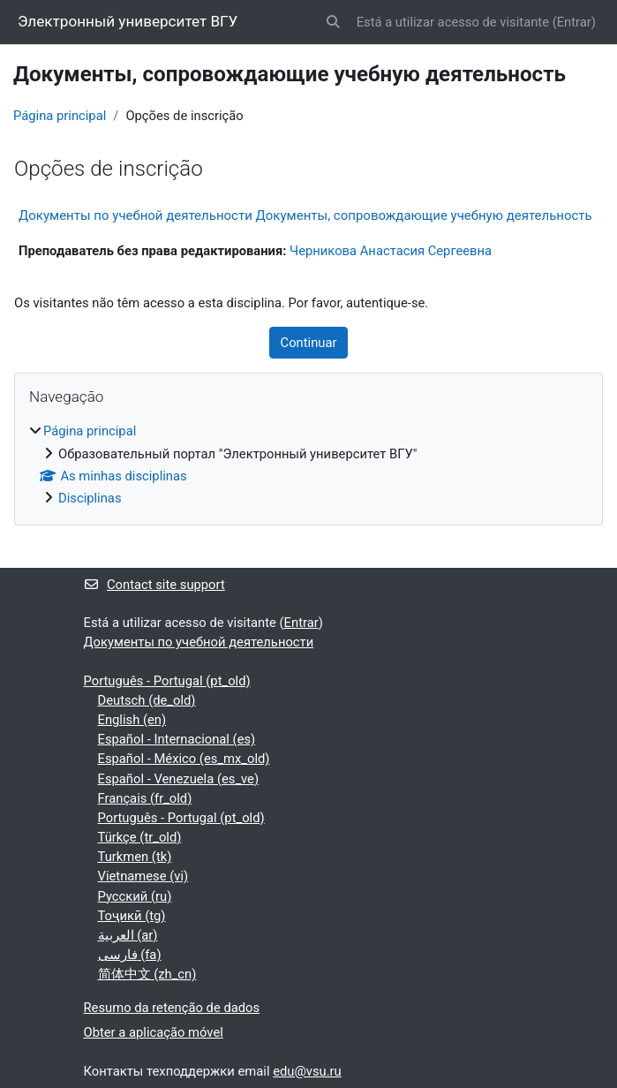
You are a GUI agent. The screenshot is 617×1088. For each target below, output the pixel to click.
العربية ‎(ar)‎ (128, 935)
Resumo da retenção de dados (172, 1008)
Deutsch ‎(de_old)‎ (147, 700)
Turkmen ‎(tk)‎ (135, 857)
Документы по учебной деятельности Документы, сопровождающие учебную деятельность (305, 215)
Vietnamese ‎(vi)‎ (143, 876)
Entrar (574, 22)
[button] (333, 22)
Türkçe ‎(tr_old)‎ (140, 837)
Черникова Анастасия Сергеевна (391, 251)
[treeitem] (308, 464)
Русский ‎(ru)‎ (135, 896)
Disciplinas (90, 498)
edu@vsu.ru (307, 1071)
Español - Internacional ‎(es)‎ (177, 739)
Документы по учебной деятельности (199, 642)
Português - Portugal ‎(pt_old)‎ (167, 681)
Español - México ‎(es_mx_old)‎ (184, 759)
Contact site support (154, 585)
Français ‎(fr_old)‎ (145, 798)
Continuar (309, 343)
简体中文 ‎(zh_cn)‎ (147, 974)
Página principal (59, 116)
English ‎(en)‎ (132, 720)
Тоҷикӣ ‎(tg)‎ (132, 916)
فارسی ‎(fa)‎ (130, 955)
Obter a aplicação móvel (153, 1032)
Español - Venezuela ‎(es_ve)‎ (179, 779)
